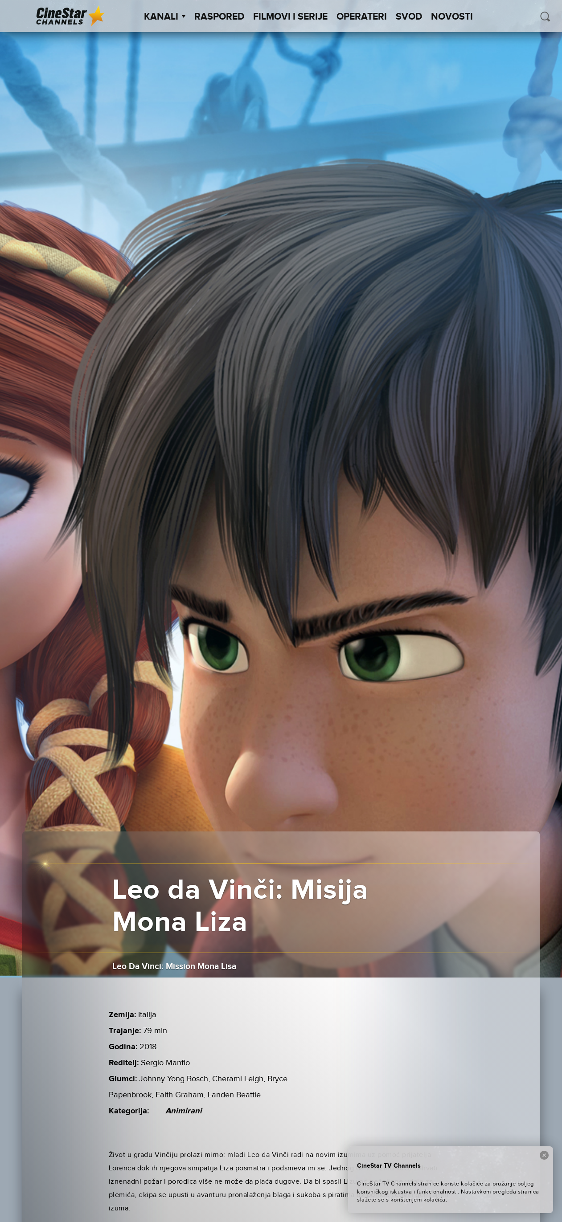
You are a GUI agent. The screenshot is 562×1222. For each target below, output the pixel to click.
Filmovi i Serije (290, 17)
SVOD (409, 17)
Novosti (452, 17)
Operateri (361, 17)
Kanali (164, 17)
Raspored (219, 17)
